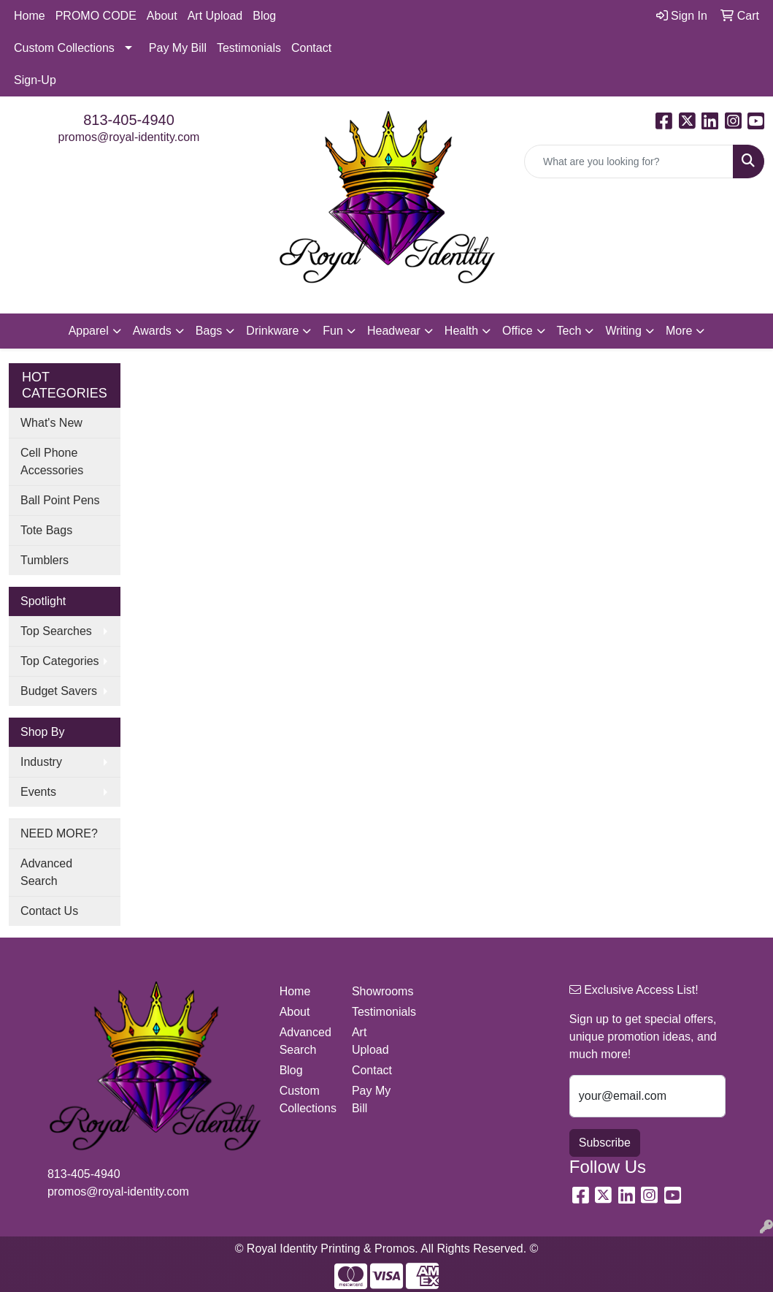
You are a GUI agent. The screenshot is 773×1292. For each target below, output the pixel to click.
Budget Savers (58, 691)
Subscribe (605, 1142)
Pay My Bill (178, 48)
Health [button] (461, 330)
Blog (264, 16)
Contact (311, 48)
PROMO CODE (95, 16)
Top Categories (59, 661)
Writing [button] (623, 330)
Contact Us (49, 911)
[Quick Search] (629, 161)
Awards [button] (152, 330)
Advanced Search (46, 872)
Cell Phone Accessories (51, 461)
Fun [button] (333, 330)
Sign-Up (35, 80)
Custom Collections (64, 48)
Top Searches (56, 631)
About (162, 16)
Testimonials (249, 48)
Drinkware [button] (272, 330)
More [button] (679, 330)
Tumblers (44, 560)
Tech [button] (569, 330)
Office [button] (517, 330)
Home (29, 16)
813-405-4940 (128, 120)
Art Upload (215, 16)
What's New (51, 423)
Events (38, 792)
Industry (41, 762)
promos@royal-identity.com (129, 137)
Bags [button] (209, 330)
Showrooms (379, 991)
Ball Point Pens (60, 500)
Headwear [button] (393, 330)
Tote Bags (46, 530)
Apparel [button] (89, 330)
